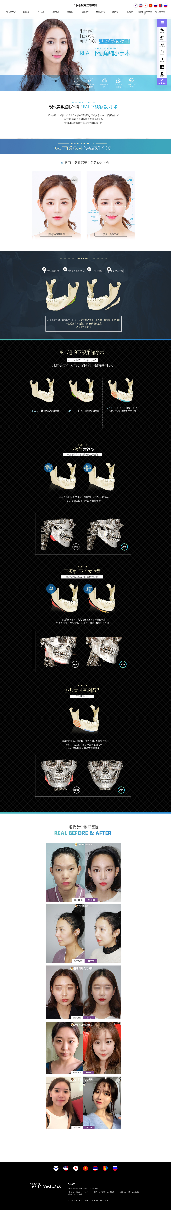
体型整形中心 (100, 12)
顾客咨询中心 (45, 1186)
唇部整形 (55, 12)
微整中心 (115, 12)
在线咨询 (130, 12)
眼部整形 (26, 12)
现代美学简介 (11, 12)
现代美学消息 (160, 12)
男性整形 (85, 12)
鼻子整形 (41, 12)
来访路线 (71, 1184)
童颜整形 (70, 12)
